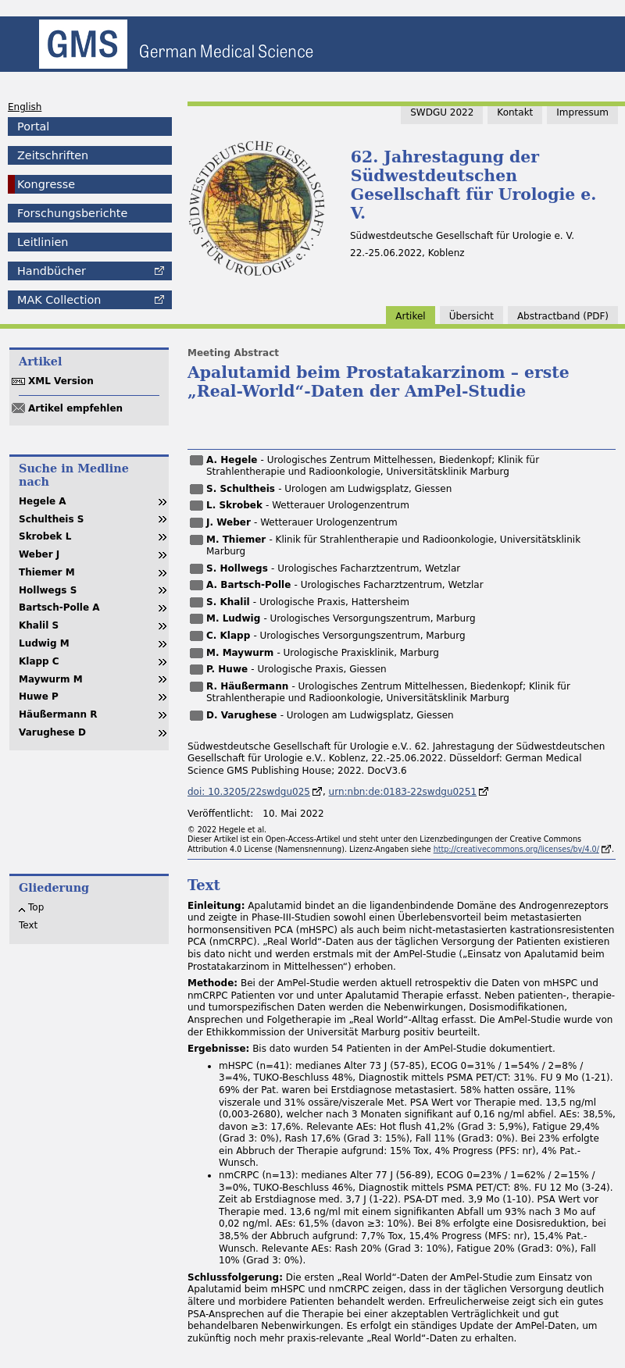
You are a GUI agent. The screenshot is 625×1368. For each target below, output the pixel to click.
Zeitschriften (52, 155)
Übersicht (471, 316)
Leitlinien (42, 242)
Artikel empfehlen (75, 408)
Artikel (410, 316)
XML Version (61, 381)
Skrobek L (45, 536)
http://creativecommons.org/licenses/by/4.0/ (516, 849)
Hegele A (42, 501)
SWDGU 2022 (441, 112)
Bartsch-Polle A (59, 607)
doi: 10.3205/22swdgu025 (249, 791)
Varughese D (52, 732)
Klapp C (39, 661)
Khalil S (39, 625)
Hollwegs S (48, 590)
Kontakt (515, 112)
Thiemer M (47, 572)
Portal (33, 126)
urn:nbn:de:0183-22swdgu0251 (403, 791)
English (24, 107)
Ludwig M (44, 643)
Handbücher (51, 271)
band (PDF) (563, 316)
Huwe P (39, 696)
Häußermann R (58, 714)
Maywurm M (51, 679)
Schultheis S (51, 519)
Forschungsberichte (72, 213)
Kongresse (46, 184)
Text (28, 925)
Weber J (39, 554)
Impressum (582, 112)
